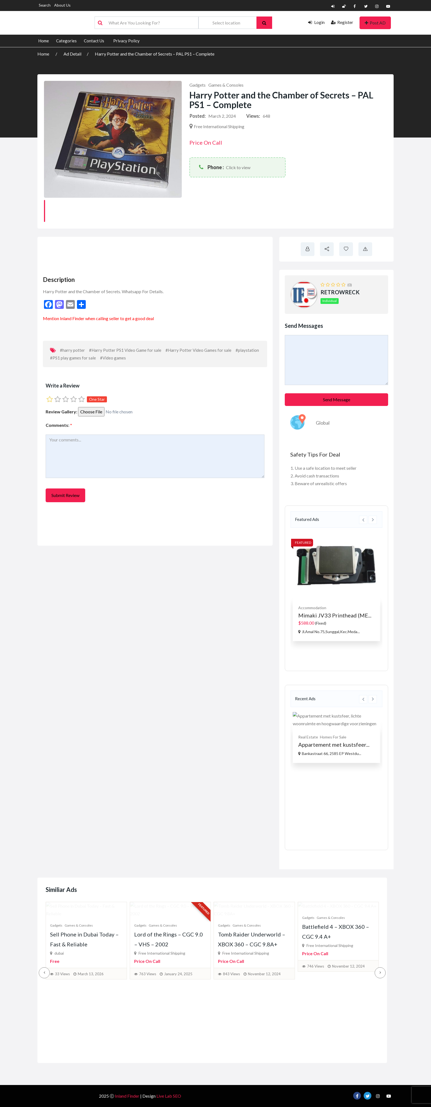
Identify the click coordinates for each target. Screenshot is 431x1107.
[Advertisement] (142, 254)
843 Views (231, 1039)
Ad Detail (72, 53)
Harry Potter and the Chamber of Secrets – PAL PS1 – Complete (154, 53)
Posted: (197, 116)
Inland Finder (72, 318)
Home (43, 40)
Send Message (336, 399)
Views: (253, 116)
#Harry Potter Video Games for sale (198, 350)
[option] (336, 587)
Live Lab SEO (168, 1095)
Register (342, 22)
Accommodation (312, 607)
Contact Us (94, 40)
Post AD (375, 22)
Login (316, 22)
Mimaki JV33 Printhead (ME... (334, 615)
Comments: (59, 425)
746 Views (315, 1039)
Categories (66, 40)
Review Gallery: (61, 411)
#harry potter (72, 350)
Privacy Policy (126, 40)
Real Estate (308, 737)
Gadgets (197, 84)
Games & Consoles (226, 84)
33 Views (62, 1039)
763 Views (147, 1039)
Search (45, 5)
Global (323, 423)
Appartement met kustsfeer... (333, 744)
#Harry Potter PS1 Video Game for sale (125, 350)
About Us (62, 5)
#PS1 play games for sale (73, 357)
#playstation (247, 350)
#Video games (113, 357)
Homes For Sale (333, 737)
